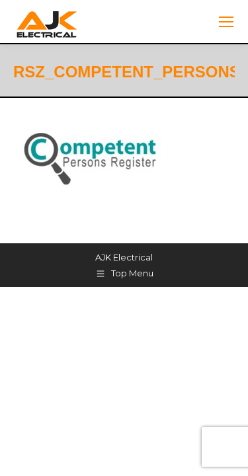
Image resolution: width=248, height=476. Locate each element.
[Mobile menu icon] (226, 21)
